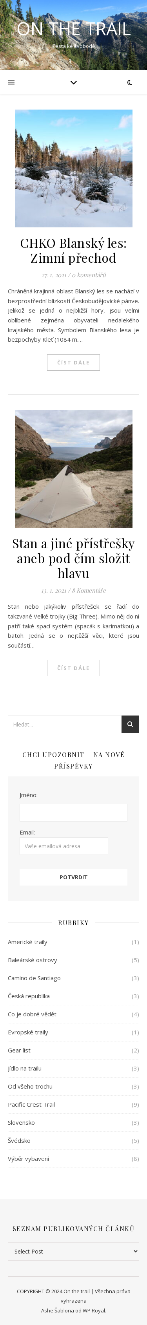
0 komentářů (89, 275)
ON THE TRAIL (73, 28)
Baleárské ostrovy (32, 960)
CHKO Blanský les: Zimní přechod (73, 250)
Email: (64, 841)
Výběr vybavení (28, 1158)
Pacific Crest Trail (31, 1104)
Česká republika (29, 996)
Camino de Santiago (34, 978)
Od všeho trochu (30, 1086)
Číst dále (73, 362)
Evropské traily (28, 1032)
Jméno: (29, 795)
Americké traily (27, 942)
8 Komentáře (89, 590)
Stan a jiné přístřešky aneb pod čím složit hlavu (73, 557)
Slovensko (21, 1122)
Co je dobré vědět (32, 1014)
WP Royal (94, 1310)
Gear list (19, 1050)
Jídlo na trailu (25, 1068)
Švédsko (19, 1140)
